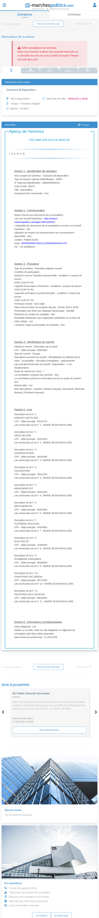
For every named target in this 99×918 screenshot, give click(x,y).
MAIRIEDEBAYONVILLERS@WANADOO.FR (44, 243)
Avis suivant (83, 24)
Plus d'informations (49, 730)
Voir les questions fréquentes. (20, 815)
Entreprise (24, 14)
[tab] (11, 70)
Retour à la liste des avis (48, 24)
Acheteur (74, 14)
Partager (83, 125)
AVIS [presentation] (11, 71)
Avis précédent (12, 24)
